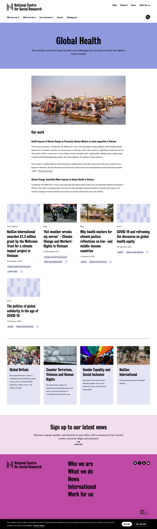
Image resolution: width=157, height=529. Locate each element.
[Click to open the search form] (148, 17)
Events (60, 17)
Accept (127, 524)
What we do (28, 17)
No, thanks (141, 524)
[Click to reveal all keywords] (21, 271)
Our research (45, 17)
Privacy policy (39, 525)
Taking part (72, 17)
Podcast (124, 5)
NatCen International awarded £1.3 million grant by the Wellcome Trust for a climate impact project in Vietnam (22, 243)
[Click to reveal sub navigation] (19, 17)
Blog (115, 5)
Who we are (12, 17)
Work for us (145, 5)
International (82, 486)
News (133, 5)
